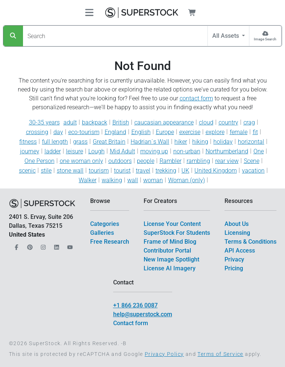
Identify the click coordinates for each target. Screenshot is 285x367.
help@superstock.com (142, 314)
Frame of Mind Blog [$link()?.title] (170, 241)
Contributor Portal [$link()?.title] (167, 250)
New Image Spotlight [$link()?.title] (171, 259)
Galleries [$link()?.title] (102, 232)
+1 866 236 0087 (135, 305)
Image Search (265, 39)
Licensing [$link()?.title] (237, 232)
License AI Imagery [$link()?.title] (170, 268)
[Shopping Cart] (196, 12)
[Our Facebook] (15, 244)
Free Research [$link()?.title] (109, 241)
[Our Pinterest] (29, 244)
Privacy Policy (164, 354)
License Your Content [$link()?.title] (172, 223)
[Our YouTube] (69, 244)
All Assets (226, 35)
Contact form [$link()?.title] (130, 323)
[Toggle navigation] (89, 12)
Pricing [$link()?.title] (234, 268)
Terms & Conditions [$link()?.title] (250, 241)
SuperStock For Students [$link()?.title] (177, 232)
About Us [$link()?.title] (237, 223)
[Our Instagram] (42, 244)
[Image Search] (265, 36)
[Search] (13, 36)
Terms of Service (220, 354)
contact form (196, 98)
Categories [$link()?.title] (104, 223)
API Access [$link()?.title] (240, 250)
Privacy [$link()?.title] (234, 259)
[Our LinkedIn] (55, 244)
